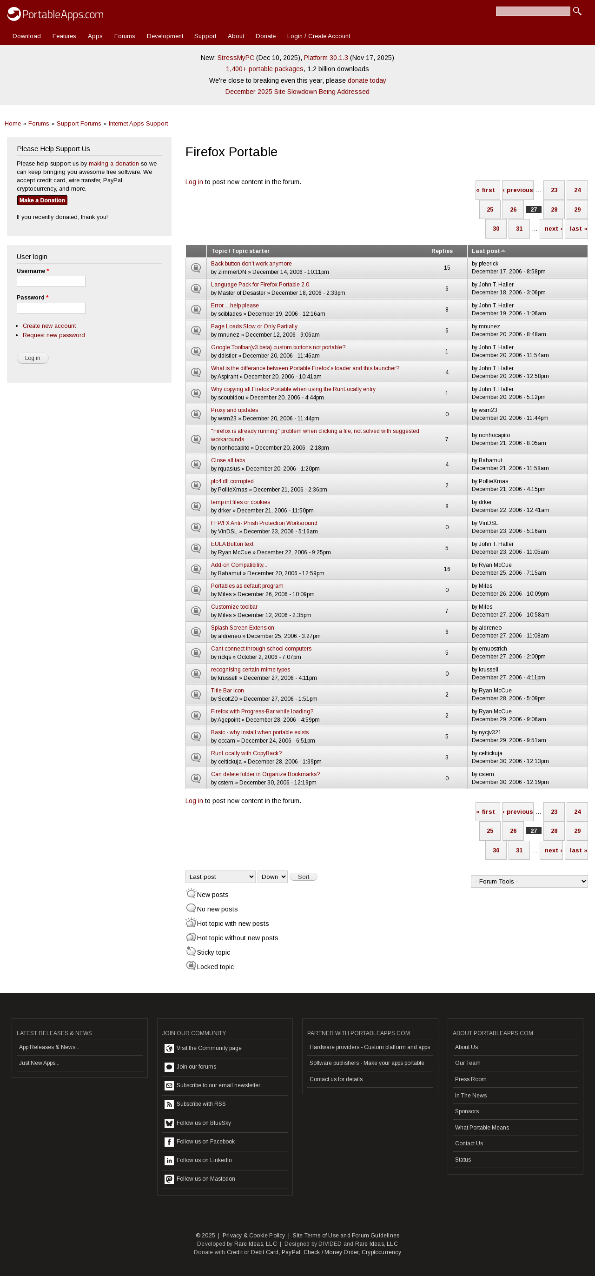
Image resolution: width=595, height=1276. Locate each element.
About (236, 36)
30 (496, 228)
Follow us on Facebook (200, 1142)
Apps (95, 36)
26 (513, 209)
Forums (124, 36)
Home (13, 123)
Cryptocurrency (381, 1252)
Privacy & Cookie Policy (254, 1235)
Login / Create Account (318, 36)
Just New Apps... (39, 1063)
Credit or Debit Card (253, 1252)
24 (577, 189)
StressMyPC (236, 57)
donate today (367, 80)
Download (27, 36)
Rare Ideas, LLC (255, 1244)
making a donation (114, 163)
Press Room (471, 1079)
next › (553, 228)
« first (485, 189)
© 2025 (205, 1235)
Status (463, 1159)
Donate (266, 36)
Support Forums (79, 123)
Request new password (54, 335)
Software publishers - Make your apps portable (367, 1063)
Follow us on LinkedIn (198, 1160)
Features (64, 36)
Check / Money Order (331, 1252)
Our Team (468, 1063)
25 (490, 209)
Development (165, 36)
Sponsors (467, 1111)
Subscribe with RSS (195, 1104)
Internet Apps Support (138, 123)
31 (519, 228)
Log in (194, 182)
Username (33, 271)
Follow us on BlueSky (198, 1123)
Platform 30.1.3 (326, 57)
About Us (466, 1047)
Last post (489, 251)
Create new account (49, 325)
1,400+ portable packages (265, 69)
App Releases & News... (49, 1047)
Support (205, 36)
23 (554, 189)
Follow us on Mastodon (200, 1179)
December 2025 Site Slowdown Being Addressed (297, 91)
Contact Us (469, 1143)
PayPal (291, 1252)
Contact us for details (336, 1079)
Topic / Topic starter (240, 251)
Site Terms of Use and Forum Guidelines (346, 1235)
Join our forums (190, 1067)
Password (32, 297)
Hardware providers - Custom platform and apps (370, 1047)
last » (579, 228)
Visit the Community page (203, 1048)
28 (554, 209)
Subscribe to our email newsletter (212, 1085)
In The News (471, 1095)
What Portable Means (482, 1127)
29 (577, 209)
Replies (442, 251)
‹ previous (517, 189)
